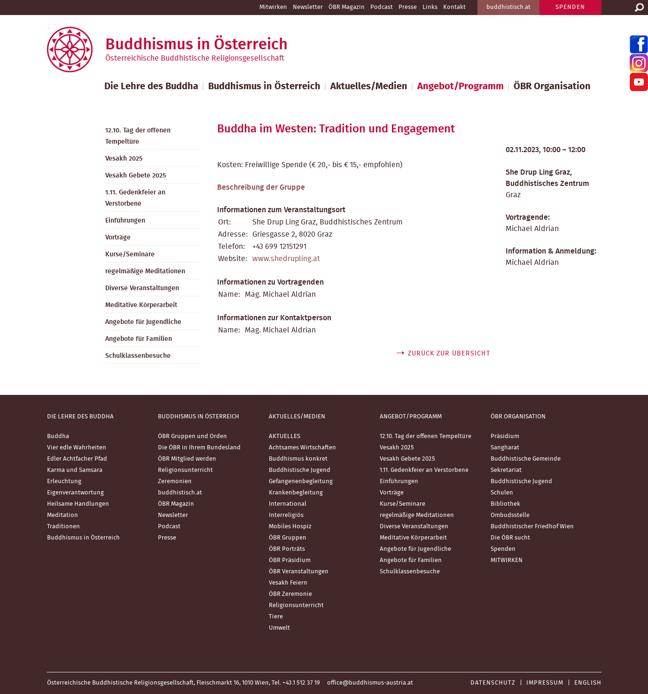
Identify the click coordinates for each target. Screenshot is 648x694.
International (287, 504)
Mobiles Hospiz (290, 527)
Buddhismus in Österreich (264, 86)
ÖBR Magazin (346, 7)
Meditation (62, 515)
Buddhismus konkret (298, 459)
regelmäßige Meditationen (145, 271)
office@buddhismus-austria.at (370, 683)
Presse (407, 7)
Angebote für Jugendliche (143, 322)
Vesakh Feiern (288, 583)
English (587, 683)
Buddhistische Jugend (299, 470)
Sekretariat (506, 470)
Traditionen (63, 527)
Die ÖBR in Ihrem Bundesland (199, 448)
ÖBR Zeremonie (290, 594)
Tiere (276, 617)
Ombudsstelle (510, 515)
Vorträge (118, 237)
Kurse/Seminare (130, 254)
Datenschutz (492, 683)
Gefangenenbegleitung (301, 481)
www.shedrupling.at (286, 258)
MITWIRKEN (507, 560)
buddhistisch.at (508, 7)
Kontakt (454, 7)
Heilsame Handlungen (78, 504)
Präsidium (505, 436)
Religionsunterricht (185, 470)
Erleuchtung (64, 481)
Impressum (544, 683)
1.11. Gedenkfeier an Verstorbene (135, 198)
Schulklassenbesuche (138, 356)
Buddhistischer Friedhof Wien (532, 527)
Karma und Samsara (74, 470)
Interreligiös (286, 515)
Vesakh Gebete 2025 (135, 175)
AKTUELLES (284, 436)
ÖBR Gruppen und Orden (192, 436)
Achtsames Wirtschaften (302, 448)
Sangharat (505, 448)
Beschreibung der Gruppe (261, 187)
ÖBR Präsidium (290, 560)
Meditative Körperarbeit (141, 305)
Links (429, 7)
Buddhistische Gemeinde (526, 459)
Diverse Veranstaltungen (142, 288)
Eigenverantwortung (75, 493)
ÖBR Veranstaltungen (298, 572)
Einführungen (125, 220)
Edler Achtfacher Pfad (77, 459)
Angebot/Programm (460, 86)
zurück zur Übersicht (449, 353)
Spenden (503, 549)
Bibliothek (505, 504)
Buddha (58, 436)
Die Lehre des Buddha (151, 86)
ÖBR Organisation (552, 86)
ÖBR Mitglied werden (187, 459)
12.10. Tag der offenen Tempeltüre (138, 136)
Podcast (381, 7)
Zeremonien (175, 481)
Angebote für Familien (138, 339)
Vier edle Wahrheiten (76, 448)
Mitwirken (273, 7)
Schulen (502, 493)
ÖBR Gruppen (287, 538)
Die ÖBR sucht (510, 538)
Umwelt (279, 628)
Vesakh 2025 (123, 158)
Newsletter (308, 7)
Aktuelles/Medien (368, 86)
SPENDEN (570, 7)
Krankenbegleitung (296, 493)
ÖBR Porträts (287, 549)
